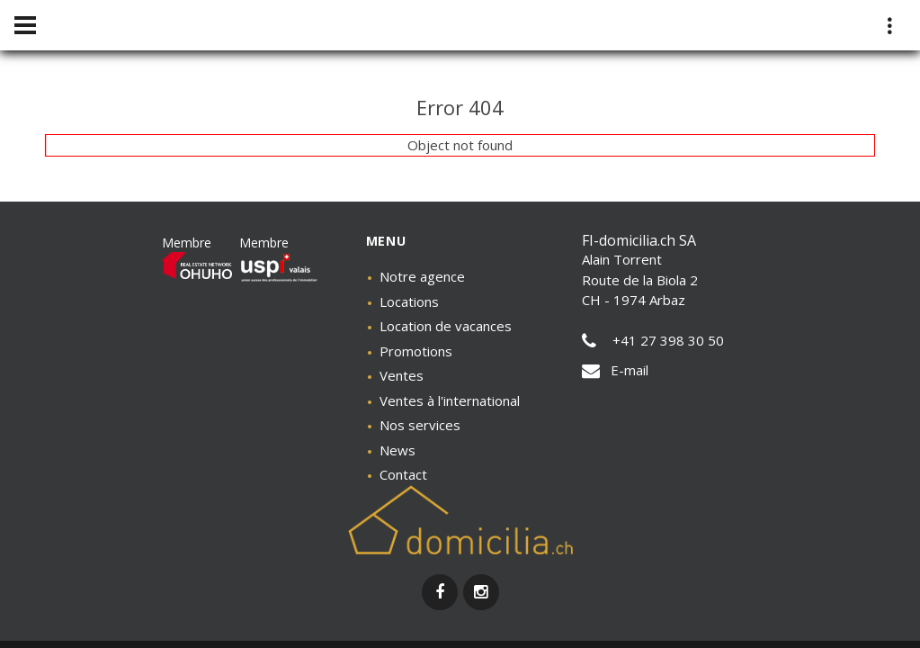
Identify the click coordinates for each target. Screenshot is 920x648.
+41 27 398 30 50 (653, 340)
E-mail (615, 370)
